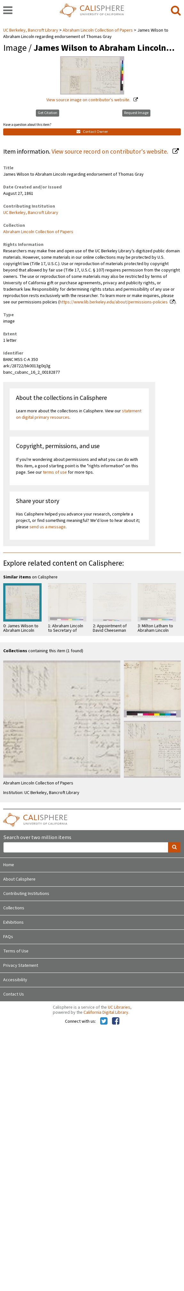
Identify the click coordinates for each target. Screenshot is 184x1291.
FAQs (8, 937)
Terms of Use (15, 951)
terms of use (55, 472)
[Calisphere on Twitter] (104, 1021)
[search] (176, 11)
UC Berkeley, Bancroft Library (31, 30)
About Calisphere (19, 879)
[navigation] (7, 11)
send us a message (47, 527)
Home (8, 865)
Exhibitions (13, 922)
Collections (13, 908)
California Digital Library (106, 1012)
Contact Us (13, 994)
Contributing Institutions (26, 893)
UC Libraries (119, 1007)
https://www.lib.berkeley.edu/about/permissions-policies (114, 302)
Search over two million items (37, 837)
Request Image (136, 113)
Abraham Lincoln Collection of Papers (98, 30)
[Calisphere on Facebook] (115, 1021)
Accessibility (15, 980)
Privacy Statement (20, 965)
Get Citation (47, 113)
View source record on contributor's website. (110, 151)
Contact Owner (92, 131)
